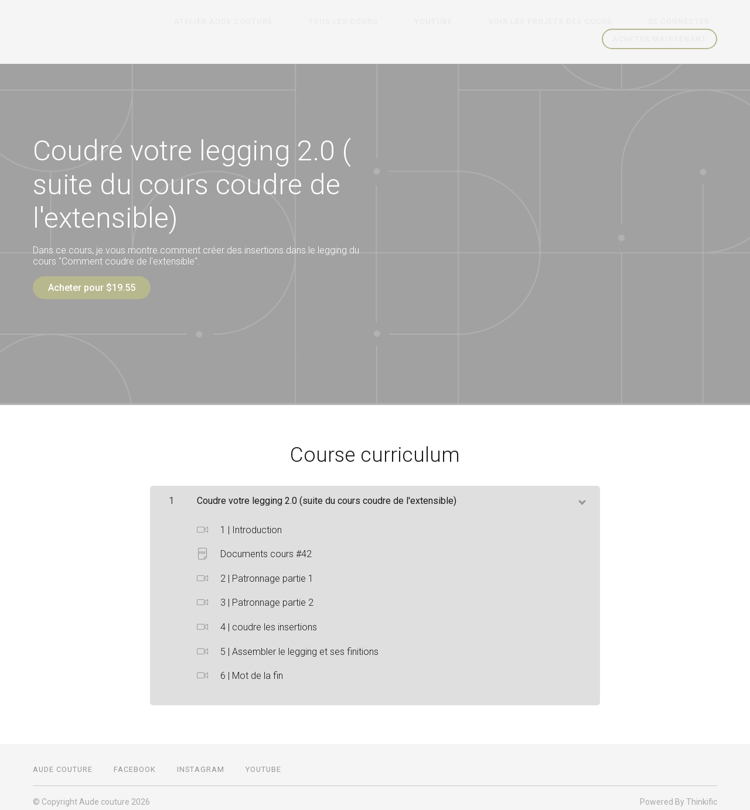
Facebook (135, 761)
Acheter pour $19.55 (91, 287)
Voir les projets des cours (573, 22)
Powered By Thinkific (678, 794)
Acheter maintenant (659, 39)
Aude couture (63, 761)
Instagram (200, 761)
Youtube (471, 22)
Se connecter (686, 22)
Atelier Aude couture (290, 22)
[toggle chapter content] (581, 492)
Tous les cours (396, 22)
